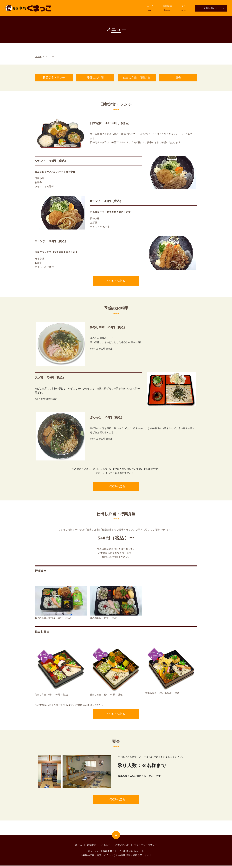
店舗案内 (167, 8)
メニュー (185, 8)
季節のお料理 (95, 78)
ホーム (150, 8)
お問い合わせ (211, 8)
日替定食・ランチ (54, 78)
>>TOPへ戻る (116, 281)
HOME (38, 56)
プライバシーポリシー (145, 845)
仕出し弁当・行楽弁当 (136, 78)
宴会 (178, 78)
